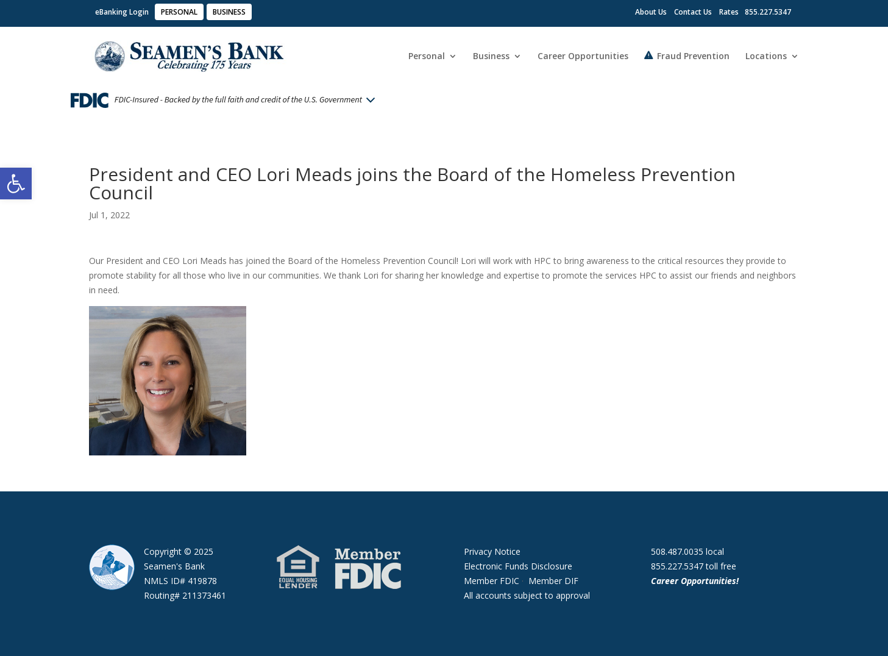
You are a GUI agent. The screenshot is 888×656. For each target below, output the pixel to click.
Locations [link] (766, 57)
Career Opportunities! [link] (696, 580)
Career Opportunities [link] (583, 57)
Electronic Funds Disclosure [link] (518, 566)
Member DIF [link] (553, 580)
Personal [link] (426, 57)
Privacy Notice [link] (492, 551)
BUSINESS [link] (229, 12)
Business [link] (491, 57)
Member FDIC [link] (491, 580)
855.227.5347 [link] (677, 566)
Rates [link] (729, 12)
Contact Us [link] (693, 12)
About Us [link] (651, 12)
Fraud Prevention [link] (693, 56)
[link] (16, 183)
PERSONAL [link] (179, 12)
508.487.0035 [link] (677, 551)
